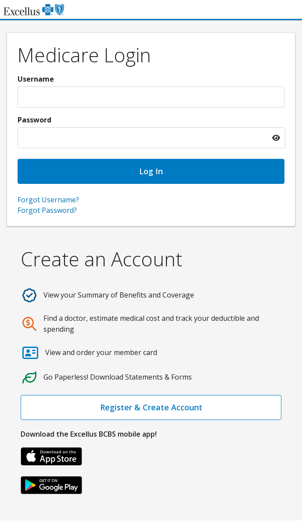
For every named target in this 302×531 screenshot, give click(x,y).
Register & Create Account (151, 407)
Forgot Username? (48, 200)
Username (36, 79)
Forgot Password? (47, 210)
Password (34, 120)
